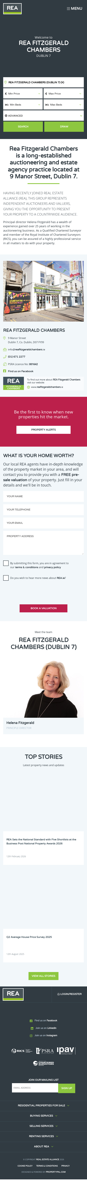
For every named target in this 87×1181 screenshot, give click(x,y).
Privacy (66, 1168)
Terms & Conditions (47, 1168)
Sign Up (67, 1089)
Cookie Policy (24, 1168)
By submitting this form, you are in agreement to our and (39, 567)
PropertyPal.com (56, 1174)
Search (23, 126)
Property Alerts (43, 431)
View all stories (43, 977)
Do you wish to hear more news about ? (38, 579)
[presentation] (27, 591)
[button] (43, 115)
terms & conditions (26, 569)
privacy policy (52, 569)
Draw (64, 126)
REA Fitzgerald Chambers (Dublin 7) (36, 82)
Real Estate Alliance (47, 1161)
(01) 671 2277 (16, 356)
